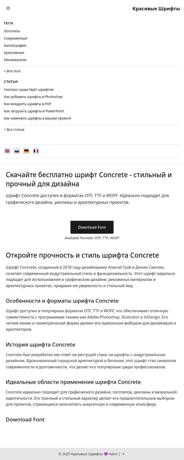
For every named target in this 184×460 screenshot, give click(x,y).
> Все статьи (14, 129)
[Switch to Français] (36, 151)
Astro (113, 454)
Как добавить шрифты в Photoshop (33, 96)
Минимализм (15, 59)
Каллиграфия (15, 45)
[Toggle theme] (8, 8)
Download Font (92, 227)
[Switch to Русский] (16, 151)
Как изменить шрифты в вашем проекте (37, 118)
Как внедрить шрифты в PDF (28, 104)
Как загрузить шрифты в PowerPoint (34, 111)
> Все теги (12, 71)
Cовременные (15, 38)
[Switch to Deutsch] (26, 151)
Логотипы (12, 31)
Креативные (14, 52)
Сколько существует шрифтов (28, 89)
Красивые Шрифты (156, 8)
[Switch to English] (7, 151)
